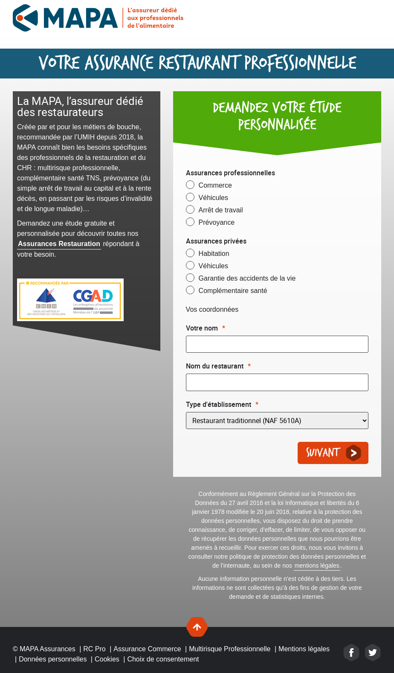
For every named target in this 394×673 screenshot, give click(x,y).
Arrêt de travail (221, 210)
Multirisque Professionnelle (229, 649)
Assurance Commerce (147, 649)
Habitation (214, 253)
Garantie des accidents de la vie (247, 278)
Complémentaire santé (233, 290)
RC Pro (94, 649)
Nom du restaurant (218, 366)
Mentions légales (304, 649)
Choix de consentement (163, 659)
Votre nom (205, 328)
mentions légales (317, 565)
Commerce (215, 185)
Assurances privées (216, 241)
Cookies (107, 659)
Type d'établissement (222, 404)
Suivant (322, 453)
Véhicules (213, 197)
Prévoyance (217, 222)
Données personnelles (53, 659)
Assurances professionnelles (230, 172)
